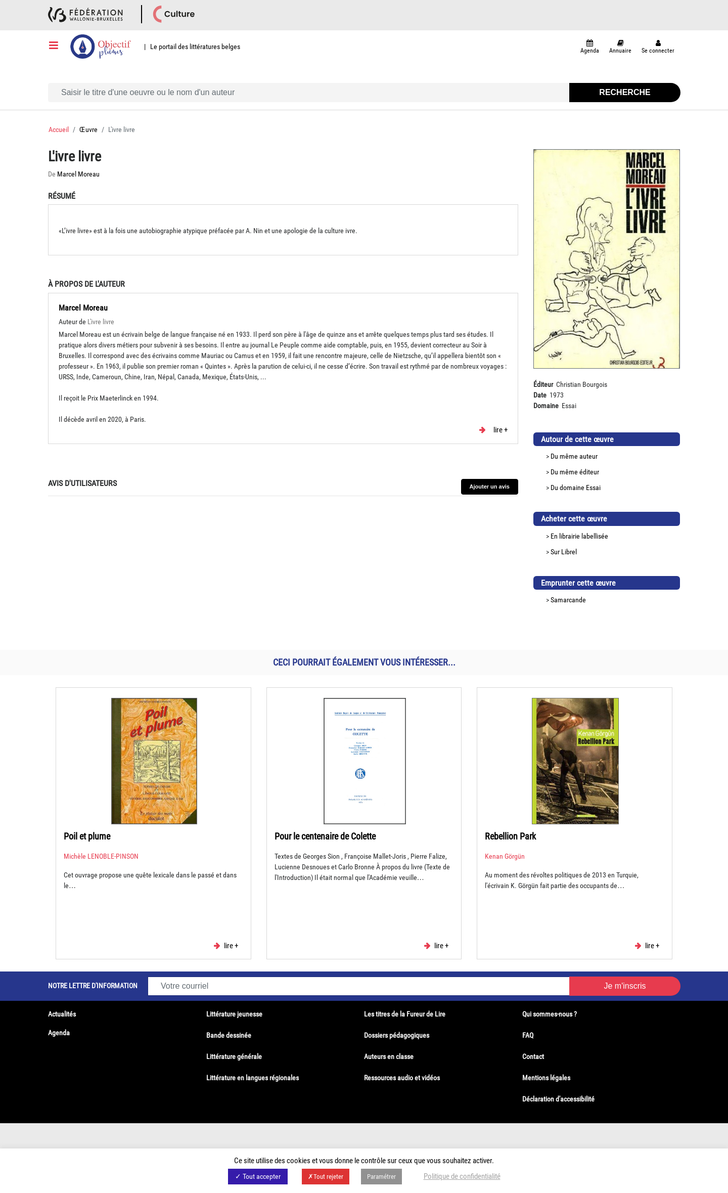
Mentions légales (546, 1078)
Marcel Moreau (78, 174)
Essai (593, 487)
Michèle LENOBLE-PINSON (101, 856)
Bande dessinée (228, 1035)
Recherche (624, 92)
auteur (588, 456)
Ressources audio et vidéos (402, 1078)
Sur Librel (564, 552)
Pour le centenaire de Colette (325, 836)
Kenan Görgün (505, 856)
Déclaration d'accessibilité (558, 1099)
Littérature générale (234, 1056)
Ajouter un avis (490, 486)
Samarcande (568, 600)
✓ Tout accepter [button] (258, 1176)
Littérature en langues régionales (252, 1078)
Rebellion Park (510, 836)
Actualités (62, 1014)
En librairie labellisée (579, 536)
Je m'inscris (625, 986)
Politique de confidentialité (462, 1176)
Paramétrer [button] (381, 1176)
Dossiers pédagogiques (396, 1035)
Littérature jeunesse (234, 1014)
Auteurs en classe (389, 1056)
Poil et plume (87, 836)
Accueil (59, 129)
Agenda (59, 1033)
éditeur (589, 472)
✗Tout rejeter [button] (325, 1176)
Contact (533, 1056)
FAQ (527, 1035)
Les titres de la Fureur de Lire (404, 1014)
